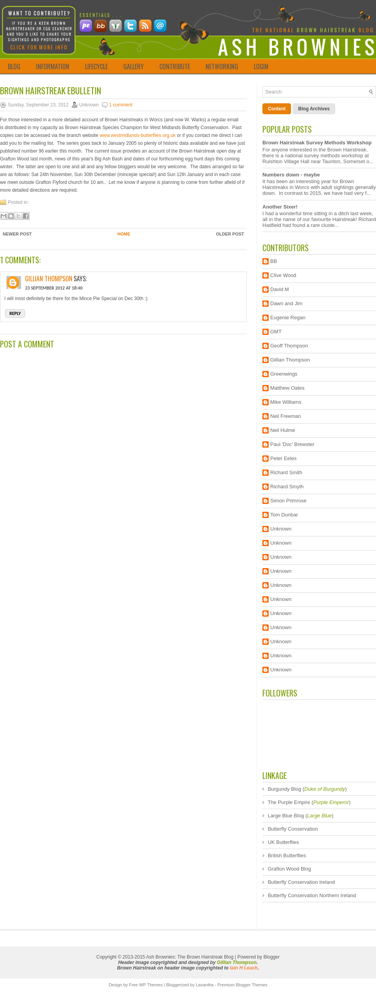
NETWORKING (222, 66)
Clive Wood (283, 275)
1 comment (120, 105)
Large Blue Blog (286, 816)
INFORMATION (52, 66)
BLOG (14, 66)
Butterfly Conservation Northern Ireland (312, 895)
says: (80, 278)
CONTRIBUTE (174, 66)
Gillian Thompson (48, 278)
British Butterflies (287, 855)
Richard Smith (286, 472)
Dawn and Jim (286, 303)
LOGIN (261, 66)
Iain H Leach (244, 968)
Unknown (280, 529)
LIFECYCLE (96, 66)
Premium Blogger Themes (242, 984)
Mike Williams (285, 402)
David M (279, 289)
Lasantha (204, 984)
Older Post (230, 234)
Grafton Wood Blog (289, 869)
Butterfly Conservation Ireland (301, 882)
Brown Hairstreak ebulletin (50, 90)
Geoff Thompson (289, 346)
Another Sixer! (280, 207)
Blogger (272, 957)
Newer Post (17, 234)
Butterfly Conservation (293, 829)
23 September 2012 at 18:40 (54, 288)
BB (273, 261)
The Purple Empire (289, 802)
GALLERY (133, 66)
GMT (276, 332)
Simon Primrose (288, 501)
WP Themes (151, 984)
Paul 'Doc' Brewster (292, 444)
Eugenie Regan (288, 317)
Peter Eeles (283, 458)
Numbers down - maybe (291, 175)
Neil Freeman (285, 416)
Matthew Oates (287, 388)
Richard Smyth (287, 486)
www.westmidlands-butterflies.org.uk (137, 135)
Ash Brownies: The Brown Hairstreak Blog (189, 957)
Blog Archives (313, 109)
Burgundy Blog (284, 789)
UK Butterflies (283, 842)
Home (124, 234)
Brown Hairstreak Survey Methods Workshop (317, 143)
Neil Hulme (282, 430)
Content (277, 109)
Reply (15, 313)
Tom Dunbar (284, 515)
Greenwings (283, 374)
